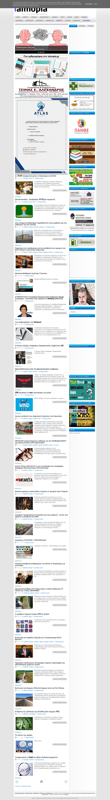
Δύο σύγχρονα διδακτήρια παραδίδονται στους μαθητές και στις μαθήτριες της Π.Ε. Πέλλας (41, 223)
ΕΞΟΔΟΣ (35, 371)
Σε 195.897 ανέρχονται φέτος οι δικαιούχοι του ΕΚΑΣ (35, 176)
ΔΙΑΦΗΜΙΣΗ (82, 25)
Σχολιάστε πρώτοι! (39, 178)
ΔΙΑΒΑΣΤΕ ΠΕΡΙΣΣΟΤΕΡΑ (59, 190)
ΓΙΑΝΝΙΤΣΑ (36, 227)
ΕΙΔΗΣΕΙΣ (26, 178)
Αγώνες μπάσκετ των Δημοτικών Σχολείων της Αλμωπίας (38, 416)
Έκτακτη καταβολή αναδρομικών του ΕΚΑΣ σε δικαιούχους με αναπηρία (40, 564)
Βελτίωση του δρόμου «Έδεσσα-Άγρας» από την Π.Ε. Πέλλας (39, 688)
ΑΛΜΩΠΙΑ (26, 227)
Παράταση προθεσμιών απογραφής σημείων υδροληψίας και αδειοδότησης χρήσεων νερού (40, 663)
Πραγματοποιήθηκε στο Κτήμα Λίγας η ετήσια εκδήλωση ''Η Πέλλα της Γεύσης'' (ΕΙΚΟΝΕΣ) (39, 589)
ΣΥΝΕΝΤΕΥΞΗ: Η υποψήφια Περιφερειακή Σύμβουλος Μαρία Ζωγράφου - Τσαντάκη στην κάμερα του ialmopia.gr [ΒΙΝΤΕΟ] (39, 297)
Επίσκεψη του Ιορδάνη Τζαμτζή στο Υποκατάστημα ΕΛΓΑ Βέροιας (38, 638)
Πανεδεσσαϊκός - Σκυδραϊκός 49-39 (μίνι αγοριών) (35, 199)
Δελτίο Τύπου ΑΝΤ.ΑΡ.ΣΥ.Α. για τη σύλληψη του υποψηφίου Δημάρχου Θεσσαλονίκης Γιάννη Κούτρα (39, 467)
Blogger (66, 794)
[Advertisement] (82, 39)
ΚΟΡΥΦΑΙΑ (73, 25)
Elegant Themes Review (73, 798)
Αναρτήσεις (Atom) (26, 786)
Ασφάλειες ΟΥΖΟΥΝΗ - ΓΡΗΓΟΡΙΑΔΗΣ (30, 540)
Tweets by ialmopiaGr (74, 433)
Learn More (88, 4)
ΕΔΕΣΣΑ (26, 201)
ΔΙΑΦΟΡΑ (26, 616)
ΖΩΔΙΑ (30, 616)
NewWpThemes (39, 798)
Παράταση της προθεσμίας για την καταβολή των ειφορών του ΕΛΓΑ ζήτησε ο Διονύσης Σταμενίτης (40, 249)
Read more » (18, 196)
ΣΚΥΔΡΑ (30, 201)
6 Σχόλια (57, 445)
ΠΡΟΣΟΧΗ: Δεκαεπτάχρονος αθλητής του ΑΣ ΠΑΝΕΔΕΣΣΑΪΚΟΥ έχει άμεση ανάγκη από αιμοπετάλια (40, 441)
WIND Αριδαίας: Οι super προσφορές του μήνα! (33, 392)
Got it (95, 4)
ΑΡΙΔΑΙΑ (31, 227)
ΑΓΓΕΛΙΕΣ (90, 25)
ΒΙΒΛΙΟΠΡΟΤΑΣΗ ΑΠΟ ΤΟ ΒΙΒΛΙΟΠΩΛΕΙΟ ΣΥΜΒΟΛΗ (36, 369)
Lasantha (54, 798)
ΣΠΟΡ (34, 201)
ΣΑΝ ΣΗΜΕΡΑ (32, 713)
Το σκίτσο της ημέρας (23, 735)
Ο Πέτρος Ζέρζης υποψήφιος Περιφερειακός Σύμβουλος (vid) (39, 345)
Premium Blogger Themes (61, 798)
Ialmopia (73, 311)
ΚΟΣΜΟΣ (30, 493)
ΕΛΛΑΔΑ (31, 178)
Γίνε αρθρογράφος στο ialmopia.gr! (28, 322)
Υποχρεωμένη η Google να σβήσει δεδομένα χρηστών (36, 757)
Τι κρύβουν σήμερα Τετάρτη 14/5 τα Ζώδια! (32, 614)
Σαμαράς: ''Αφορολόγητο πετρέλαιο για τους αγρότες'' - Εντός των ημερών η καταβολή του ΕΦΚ (41, 515)
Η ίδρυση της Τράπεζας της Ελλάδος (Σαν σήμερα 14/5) (37, 711)
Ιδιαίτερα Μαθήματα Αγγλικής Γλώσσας (31, 273)
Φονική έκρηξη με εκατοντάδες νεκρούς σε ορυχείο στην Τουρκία (41, 491)
